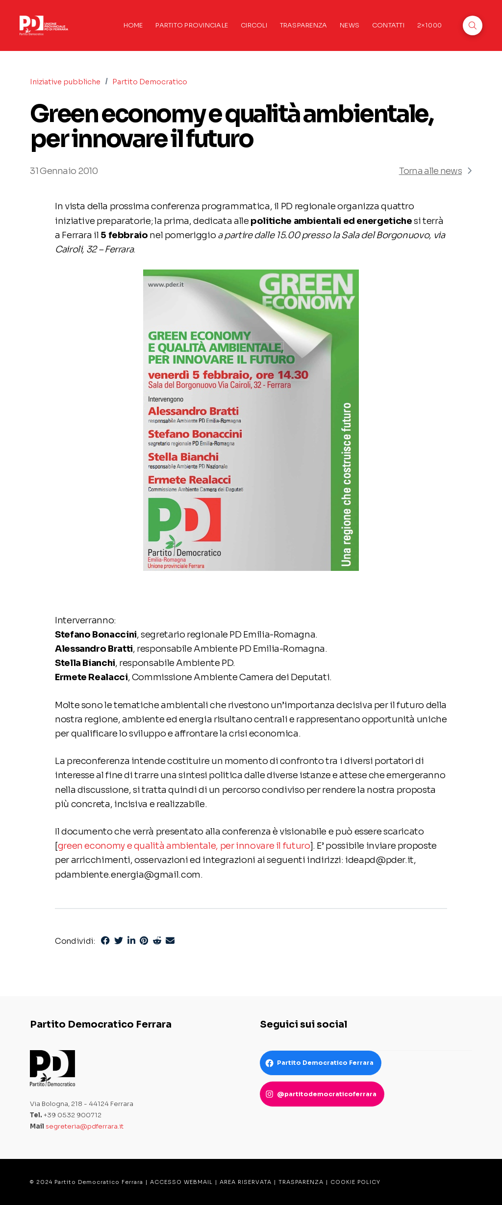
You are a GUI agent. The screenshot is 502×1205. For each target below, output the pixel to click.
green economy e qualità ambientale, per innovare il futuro (184, 845)
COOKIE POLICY (355, 1182)
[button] (472, 25)
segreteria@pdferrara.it (85, 1126)
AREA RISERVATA (246, 1182)
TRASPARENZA (301, 1182)
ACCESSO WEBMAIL (181, 1182)
